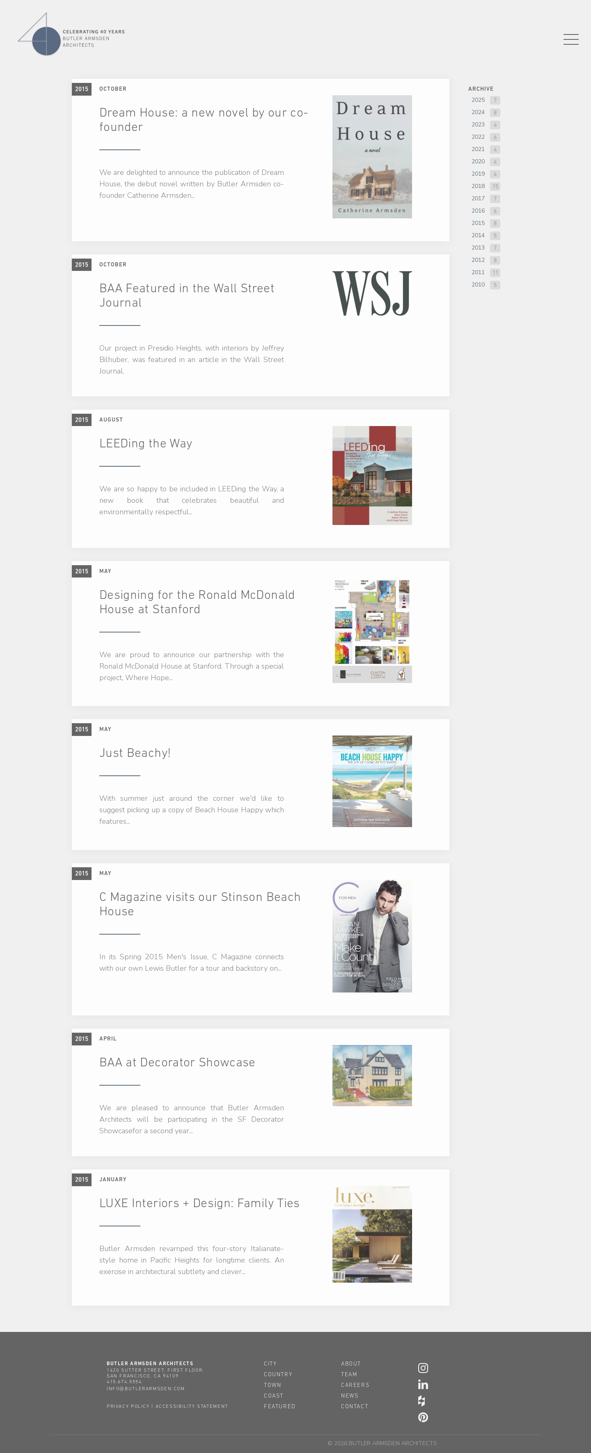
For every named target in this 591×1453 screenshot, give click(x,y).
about (351, 1363)
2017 (478, 198)
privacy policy (128, 1406)
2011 (478, 272)
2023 (478, 124)
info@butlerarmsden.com (146, 1388)
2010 (478, 285)
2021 (478, 149)
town (272, 1385)
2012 (478, 260)
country (278, 1374)
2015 (478, 223)
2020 (478, 161)
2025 (478, 100)
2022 (478, 137)
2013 (478, 248)
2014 (478, 235)
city (270, 1363)
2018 (478, 186)
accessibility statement (192, 1406)
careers (355, 1385)
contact (354, 1406)
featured (280, 1406)
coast (274, 1395)
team (349, 1374)
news (349, 1395)
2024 (478, 112)
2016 (478, 211)
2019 (478, 174)
